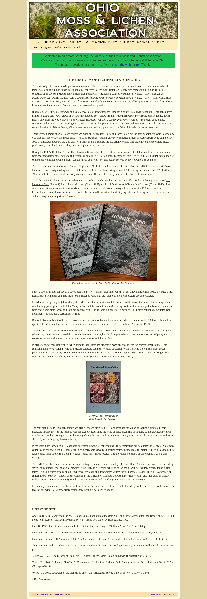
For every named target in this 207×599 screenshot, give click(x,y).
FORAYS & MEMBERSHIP (102, 42)
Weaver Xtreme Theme (165, 594)
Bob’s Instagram (42, 47)
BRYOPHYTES (55, 42)
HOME (37, 41)
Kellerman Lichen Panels (67, 47)
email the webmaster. (126, 64)
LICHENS (75, 42)
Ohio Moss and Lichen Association (55, 594)
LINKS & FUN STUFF (151, 42)
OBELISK (127, 42)
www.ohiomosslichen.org (55, 479)
